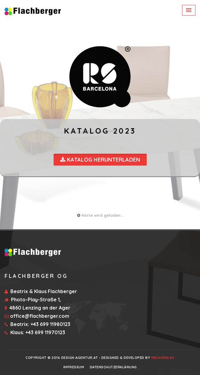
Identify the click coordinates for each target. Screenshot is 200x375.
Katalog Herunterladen (100, 159)
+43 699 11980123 (50, 324)
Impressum (73, 367)
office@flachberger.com (39, 316)
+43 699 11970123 (45, 332)
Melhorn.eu (162, 358)
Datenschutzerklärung (113, 367)
